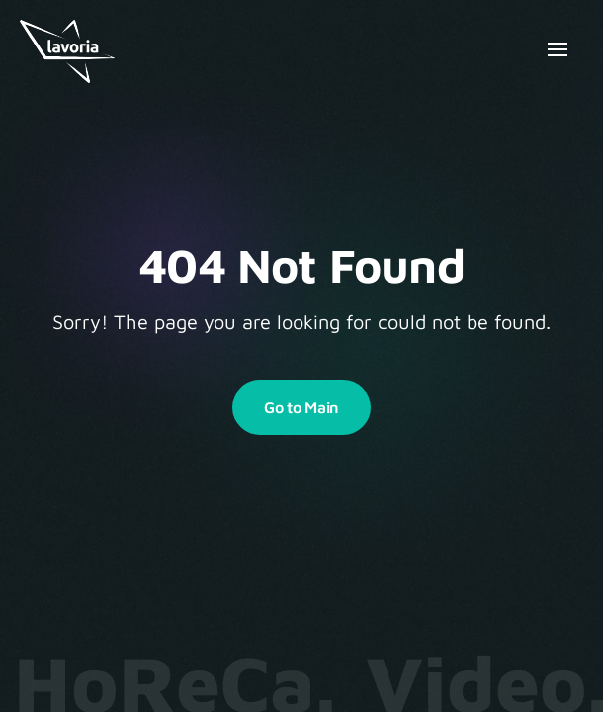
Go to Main (301, 407)
